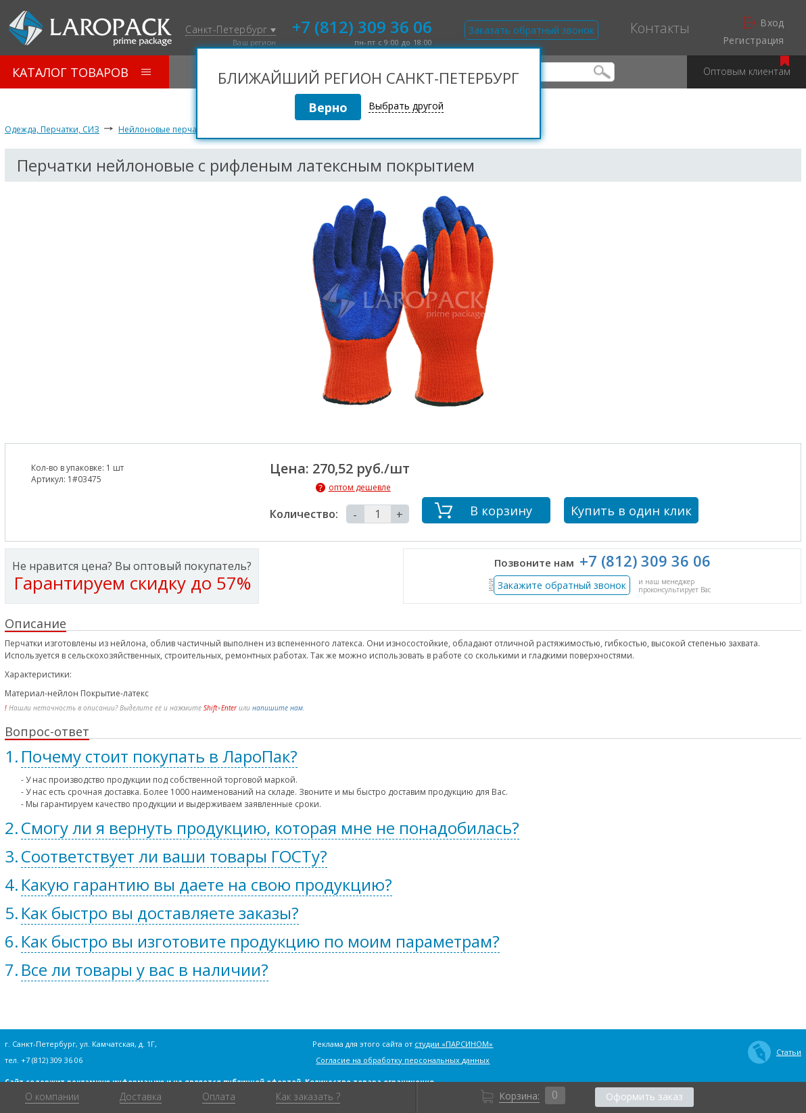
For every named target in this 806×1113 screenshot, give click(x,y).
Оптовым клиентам (746, 66)
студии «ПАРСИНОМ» (453, 1044)
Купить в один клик (631, 510)
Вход (764, 23)
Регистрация (753, 40)
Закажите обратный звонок (562, 585)
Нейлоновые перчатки (164, 129)
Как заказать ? (308, 1097)
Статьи (774, 1052)
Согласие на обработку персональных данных (403, 1060)
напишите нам (277, 708)
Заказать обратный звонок (531, 30)
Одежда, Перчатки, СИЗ (52, 129)
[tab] (403, 756)
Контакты (660, 28)
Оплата (218, 1097)
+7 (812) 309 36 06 (362, 26)
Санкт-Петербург (230, 30)
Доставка (141, 1097)
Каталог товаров (81, 72)
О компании (52, 1097)
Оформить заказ (644, 1096)
